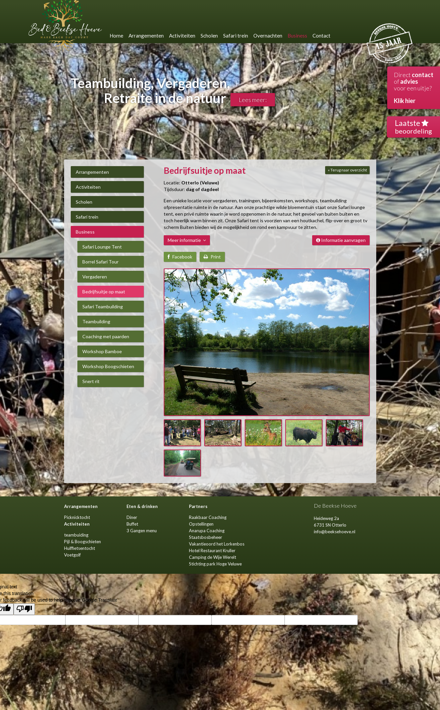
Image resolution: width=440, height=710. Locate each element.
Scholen (84, 202)
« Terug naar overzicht (347, 169)
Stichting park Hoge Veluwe (215, 563)
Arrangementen (92, 172)
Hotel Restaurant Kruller (212, 550)
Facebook (180, 256)
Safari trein (87, 217)
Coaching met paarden (105, 336)
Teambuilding (96, 321)
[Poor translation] (24, 609)
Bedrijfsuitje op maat (103, 291)
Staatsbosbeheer (205, 537)
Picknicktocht (77, 517)
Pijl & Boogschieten (82, 541)
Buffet (132, 524)
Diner (132, 517)
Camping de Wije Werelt (212, 557)
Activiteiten (88, 187)
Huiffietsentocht (79, 548)
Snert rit (91, 381)
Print (212, 256)
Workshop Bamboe (102, 351)
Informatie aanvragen (341, 240)
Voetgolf (72, 555)
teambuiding (76, 535)
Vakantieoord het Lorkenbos (216, 544)
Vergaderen (94, 276)
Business (85, 232)
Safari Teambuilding (102, 306)
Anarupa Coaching (206, 530)
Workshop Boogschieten (108, 366)
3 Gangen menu (142, 530)
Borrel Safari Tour (100, 261)
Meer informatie (187, 240)
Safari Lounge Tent (102, 247)
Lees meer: (253, 99)
